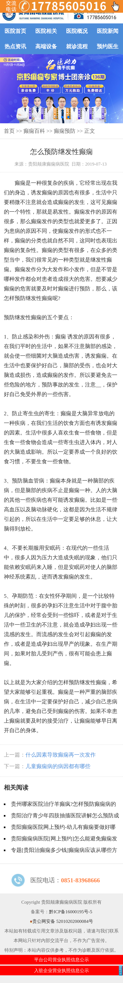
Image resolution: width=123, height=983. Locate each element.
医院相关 (46, 31)
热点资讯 (15, 46)
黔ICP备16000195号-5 (70, 911)
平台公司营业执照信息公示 (61, 959)
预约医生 (107, 46)
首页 (9, 131)
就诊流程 (77, 46)
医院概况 (77, 31)
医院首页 (15, 31)
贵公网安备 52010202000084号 (61, 921)
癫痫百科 (34, 131)
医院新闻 (107, 31)
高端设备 (46, 46)
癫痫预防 (64, 131)
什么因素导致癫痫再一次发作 (60, 755)
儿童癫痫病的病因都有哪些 (57, 766)
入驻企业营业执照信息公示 (61, 970)
